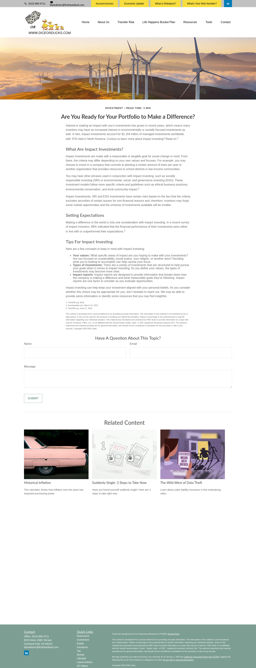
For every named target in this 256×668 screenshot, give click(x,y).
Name (28, 343)
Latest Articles (84, 662)
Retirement (83, 636)
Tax (79, 651)
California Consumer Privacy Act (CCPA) (201, 657)
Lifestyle (81, 658)
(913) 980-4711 (35, 3)
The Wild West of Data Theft (181, 483)
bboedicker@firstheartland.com (67, 3)
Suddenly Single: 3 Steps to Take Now (119, 483)
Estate (80, 643)
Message (30, 366)
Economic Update (134, 3)
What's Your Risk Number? (202, 3)
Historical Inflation (37, 483)
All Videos (82, 665)
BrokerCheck (173, 634)
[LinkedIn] (228, 3)
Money (80, 654)
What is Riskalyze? (165, 3)
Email (133, 343)
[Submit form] (33, 398)
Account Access (104, 3)
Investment (83, 639)
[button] (85, 22)
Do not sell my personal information (178, 660)
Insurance (82, 647)
